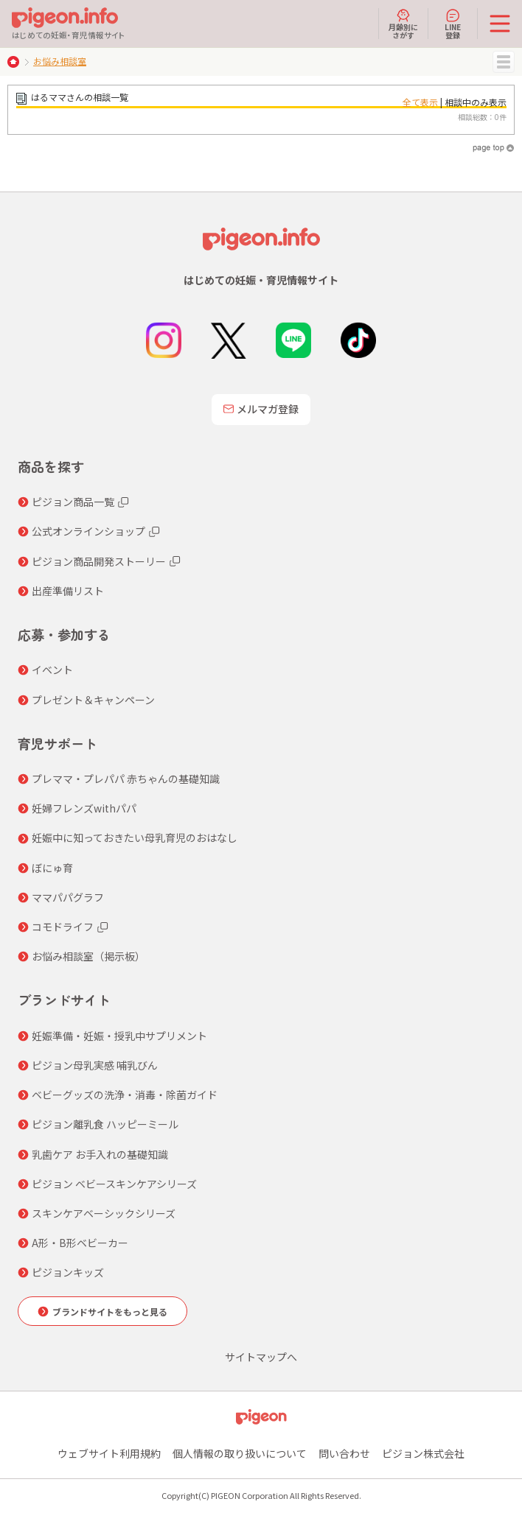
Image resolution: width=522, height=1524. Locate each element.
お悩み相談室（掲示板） (88, 956)
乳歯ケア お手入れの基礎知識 (100, 1154)
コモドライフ (63, 926)
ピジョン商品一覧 (73, 501)
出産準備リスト (68, 590)
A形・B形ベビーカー (80, 1242)
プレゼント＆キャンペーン (93, 699)
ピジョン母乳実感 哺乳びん (95, 1065)
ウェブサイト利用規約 (109, 1453)
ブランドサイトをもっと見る (109, 1311)
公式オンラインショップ (88, 531)
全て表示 (420, 102)
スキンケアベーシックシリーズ (103, 1213)
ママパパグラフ (68, 897)
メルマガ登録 (261, 408)
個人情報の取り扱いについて (240, 1453)
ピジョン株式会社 (423, 1453)
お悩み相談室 (59, 61)
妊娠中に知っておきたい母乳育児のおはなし (134, 837)
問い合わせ (344, 1453)
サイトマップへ (261, 1356)
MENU (504, 62)
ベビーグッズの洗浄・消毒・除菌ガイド (125, 1094)
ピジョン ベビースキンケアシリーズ (114, 1183)
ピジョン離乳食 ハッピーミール (105, 1124)
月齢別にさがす (403, 23)
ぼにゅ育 (52, 867)
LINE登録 (453, 23)
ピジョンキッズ (68, 1272)
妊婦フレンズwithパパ (84, 808)
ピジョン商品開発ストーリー (99, 561)
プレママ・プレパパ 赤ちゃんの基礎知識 (126, 778)
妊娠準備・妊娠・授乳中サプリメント (119, 1035)
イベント (52, 669)
